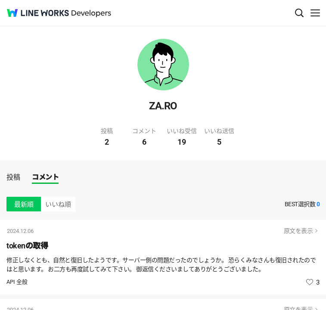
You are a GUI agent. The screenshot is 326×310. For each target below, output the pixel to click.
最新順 (24, 204)
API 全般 (17, 282)
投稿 (13, 177)
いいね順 (58, 204)
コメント (45, 177)
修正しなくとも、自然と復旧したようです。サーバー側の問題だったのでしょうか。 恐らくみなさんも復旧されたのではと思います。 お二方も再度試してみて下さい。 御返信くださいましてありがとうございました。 (161, 265)
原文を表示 (298, 230)
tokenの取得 (27, 245)
